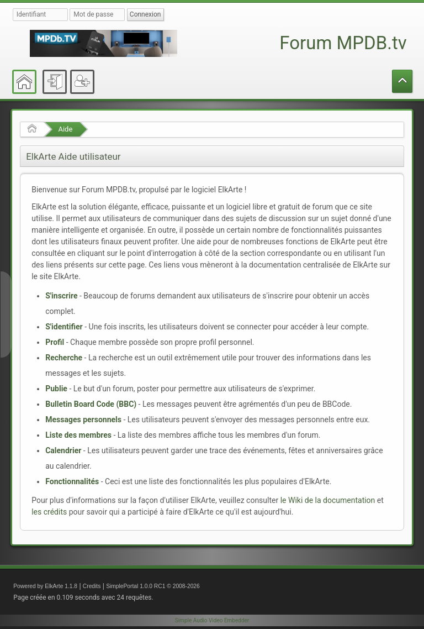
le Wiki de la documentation (327, 500)
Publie (56, 388)
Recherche (63, 357)
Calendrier (63, 450)
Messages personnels (83, 419)
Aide (65, 129)
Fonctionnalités (72, 481)
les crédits (49, 511)
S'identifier (64, 326)
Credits (92, 586)
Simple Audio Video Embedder (212, 620)
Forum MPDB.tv (342, 43)
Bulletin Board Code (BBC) (90, 404)
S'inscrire (61, 295)
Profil (54, 342)
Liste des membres (78, 435)
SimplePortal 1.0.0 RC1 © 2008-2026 (153, 586)
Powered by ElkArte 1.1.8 (45, 586)
